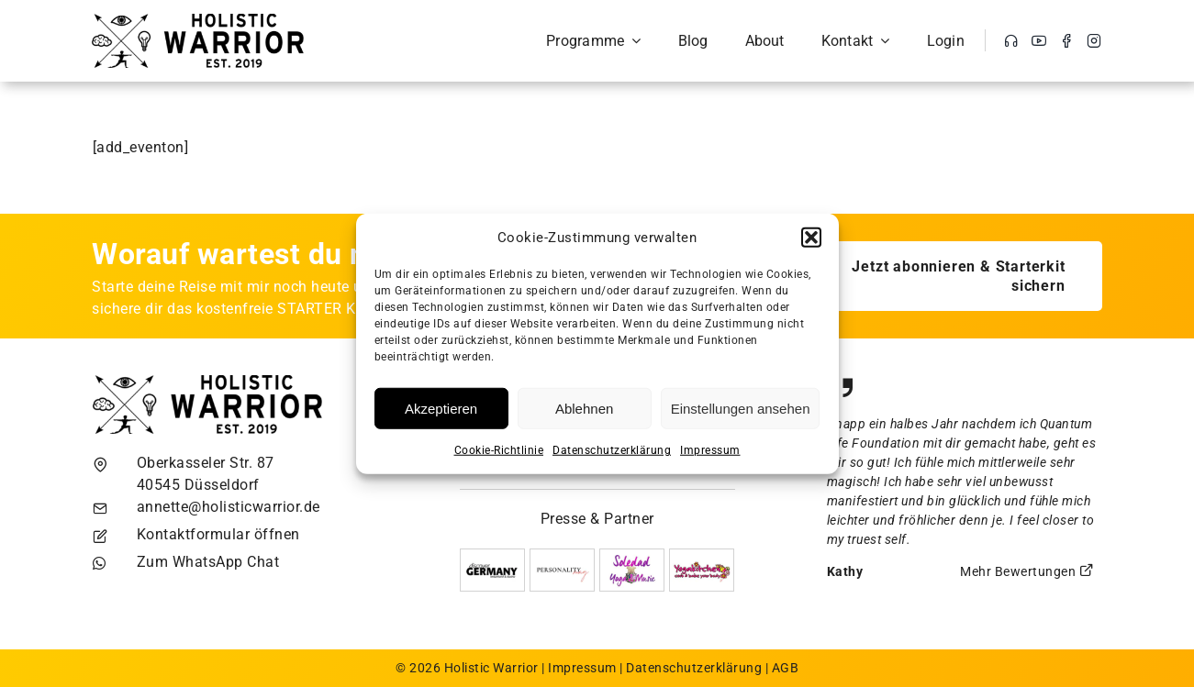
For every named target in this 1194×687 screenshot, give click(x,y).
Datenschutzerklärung (611, 450)
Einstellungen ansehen (740, 408)
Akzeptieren (441, 408)
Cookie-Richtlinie (499, 450)
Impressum (710, 450)
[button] (811, 237)
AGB (785, 667)
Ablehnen (584, 408)
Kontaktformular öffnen (218, 534)
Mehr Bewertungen (1027, 571)
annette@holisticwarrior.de (228, 506)
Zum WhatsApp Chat (208, 562)
